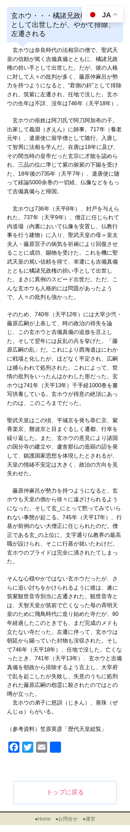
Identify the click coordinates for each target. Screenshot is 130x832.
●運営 (89, 819)
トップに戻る (65, 792)
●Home (43, 819)
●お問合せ (66, 819)
